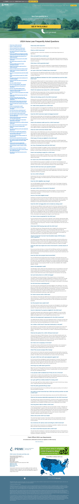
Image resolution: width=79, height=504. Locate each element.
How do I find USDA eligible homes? (17, 88)
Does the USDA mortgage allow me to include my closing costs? (18, 90)
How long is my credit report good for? (18, 131)
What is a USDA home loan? (15, 46)
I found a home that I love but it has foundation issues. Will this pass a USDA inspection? (18, 98)
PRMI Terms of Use (13, 464)
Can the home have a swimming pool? (18, 110)
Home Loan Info (58, 5)
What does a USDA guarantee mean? (17, 49)
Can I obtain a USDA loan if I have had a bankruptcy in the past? (18, 120)
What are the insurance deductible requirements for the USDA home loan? (18, 143)
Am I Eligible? (73, 5)
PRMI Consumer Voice (14, 465)
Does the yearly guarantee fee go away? (18, 137)
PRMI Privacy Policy (13, 463)
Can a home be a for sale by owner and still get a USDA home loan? (19, 150)
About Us (68, 5)
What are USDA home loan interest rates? (19, 68)
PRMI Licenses (12, 466)
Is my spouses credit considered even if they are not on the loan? (18, 133)
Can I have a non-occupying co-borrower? (18, 124)
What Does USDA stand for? (16, 45)
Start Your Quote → (39, 441)
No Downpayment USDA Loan (48, 5)
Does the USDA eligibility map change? (18, 84)
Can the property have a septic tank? (17, 113)
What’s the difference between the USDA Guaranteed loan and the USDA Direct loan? (19, 54)
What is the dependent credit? (16, 106)
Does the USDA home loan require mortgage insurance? (17, 64)
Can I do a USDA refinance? (15, 82)
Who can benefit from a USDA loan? (17, 48)
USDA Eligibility (37, 5)
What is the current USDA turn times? (18, 147)
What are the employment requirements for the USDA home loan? (18, 118)
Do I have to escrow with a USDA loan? (18, 111)
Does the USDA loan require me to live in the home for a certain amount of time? (18, 102)
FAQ (64, 5)
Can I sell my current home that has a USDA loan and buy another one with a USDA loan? (19, 140)
